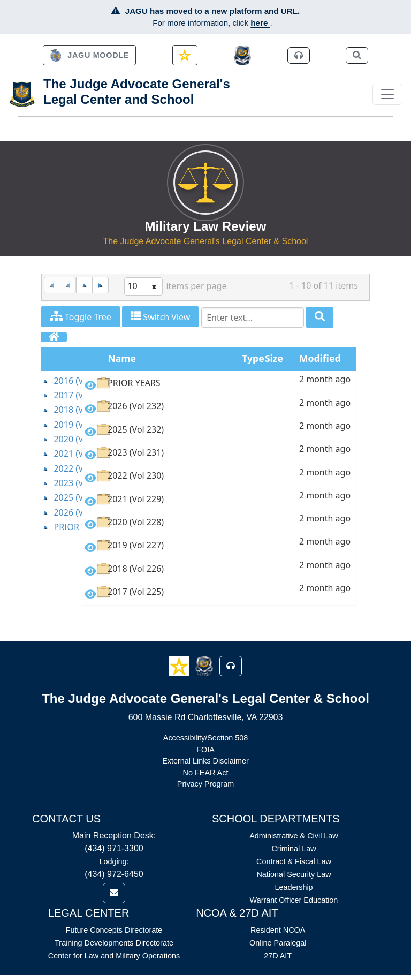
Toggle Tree (80, 317)
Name (122, 358)
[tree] (61, 454)
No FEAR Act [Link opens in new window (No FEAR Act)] (206, 772)
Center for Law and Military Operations (114, 955)
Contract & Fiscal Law (293, 861)
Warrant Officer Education (294, 900)
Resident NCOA (277, 930)
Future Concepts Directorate (114, 930)
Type (253, 358)
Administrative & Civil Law (293, 836)
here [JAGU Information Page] (260, 22)
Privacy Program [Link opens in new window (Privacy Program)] (205, 784)
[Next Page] (84, 285)
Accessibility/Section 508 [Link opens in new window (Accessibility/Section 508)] (205, 738)
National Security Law (293, 874)
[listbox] (143, 286)
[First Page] (52, 285)
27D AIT (278, 955)
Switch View (160, 317)
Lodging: (113, 861)
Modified (320, 358)
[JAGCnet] (243, 55)
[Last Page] (100, 285)
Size (274, 358)
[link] (89, 55)
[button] (180, 665)
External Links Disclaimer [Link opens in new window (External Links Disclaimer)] (205, 761)
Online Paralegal (277, 943)
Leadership (294, 887)
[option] (219, 384)
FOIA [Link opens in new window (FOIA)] (205, 749)
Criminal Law (293, 848)
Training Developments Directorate (114, 943)
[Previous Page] (68, 285)
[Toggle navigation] (387, 94)
